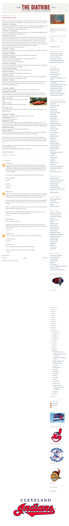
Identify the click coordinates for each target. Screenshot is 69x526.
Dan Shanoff (52, 262)
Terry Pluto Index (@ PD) (55, 199)
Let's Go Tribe (53, 103)
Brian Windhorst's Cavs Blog (56, 255)
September (55, 337)
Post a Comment (5, 255)
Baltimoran (8, 163)
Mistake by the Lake (54, 162)
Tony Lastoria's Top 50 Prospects (57, 180)
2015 (53, 311)
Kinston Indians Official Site (56, 58)
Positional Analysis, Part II (58, 361)
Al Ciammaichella (54, 403)
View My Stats (53, 491)
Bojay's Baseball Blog (54, 143)
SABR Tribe (52, 139)
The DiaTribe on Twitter (55, 46)
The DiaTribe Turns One (9, 18)
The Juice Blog (53, 246)
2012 (53, 317)
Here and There (56, 373)
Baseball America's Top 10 (55, 181)
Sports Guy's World (54, 202)
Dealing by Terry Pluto (54, 206)
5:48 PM (8, 180)
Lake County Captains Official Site (57, 60)
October (54, 335)
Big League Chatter (54, 239)
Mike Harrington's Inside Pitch (56, 95)
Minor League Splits (54, 192)
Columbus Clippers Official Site (56, 55)
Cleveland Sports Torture (55, 145)
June (54, 344)
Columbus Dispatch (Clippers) (56, 86)
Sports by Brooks (53, 260)
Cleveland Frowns (54, 121)
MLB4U (51, 221)
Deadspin (52, 204)
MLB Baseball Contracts (55, 232)
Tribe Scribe (52, 127)
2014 (53, 313)
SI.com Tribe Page (54, 220)
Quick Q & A (55, 369)
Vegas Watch (52, 164)
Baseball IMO (53, 243)
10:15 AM (8, 229)
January (54, 393)
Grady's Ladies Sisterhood (55, 171)
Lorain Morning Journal (55, 74)
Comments (54, 41)
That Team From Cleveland (55, 125)
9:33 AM (8, 215)
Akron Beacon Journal (54, 70)
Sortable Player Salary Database (56, 234)
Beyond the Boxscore (54, 227)
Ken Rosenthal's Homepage (55, 216)
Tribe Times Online (54, 146)
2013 (53, 315)
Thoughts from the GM (57, 385)
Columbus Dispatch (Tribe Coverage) (58, 84)
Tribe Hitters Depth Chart (55, 214)
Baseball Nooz (53, 248)
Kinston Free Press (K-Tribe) (56, 90)
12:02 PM (8, 240)
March (54, 350)
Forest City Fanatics (54, 132)
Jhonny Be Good (56, 381)
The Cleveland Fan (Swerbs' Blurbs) (57, 102)
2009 (53, 323)
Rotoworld (52, 218)
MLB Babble (52, 160)
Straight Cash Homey (54, 268)
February (55, 391)
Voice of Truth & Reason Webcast (57, 166)
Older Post (45, 257)
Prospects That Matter (54, 178)
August (54, 339)
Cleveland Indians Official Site (56, 53)
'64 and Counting (53, 116)
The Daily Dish (53, 114)
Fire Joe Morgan (53, 264)
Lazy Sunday (55, 365)
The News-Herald (53, 76)
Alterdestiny (52, 159)
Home (25, 257)
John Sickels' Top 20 (54, 183)
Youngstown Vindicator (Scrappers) (57, 93)
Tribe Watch (52, 169)
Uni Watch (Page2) (54, 259)
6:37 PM (8, 188)
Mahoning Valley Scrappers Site (56, 62)
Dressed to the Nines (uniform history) (58, 266)
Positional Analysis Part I (58, 363)
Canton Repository (54, 72)
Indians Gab (52, 150)
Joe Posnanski (53, 200)
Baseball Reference (54, 225)
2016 (53, 309)
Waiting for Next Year (54, 119)
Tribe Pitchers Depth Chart (55, 212)
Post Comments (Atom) (13, 260)
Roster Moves (55, 371)
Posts (52, 38)
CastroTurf (52, 107)
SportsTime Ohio (53, 111)
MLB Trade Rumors (54, 238)
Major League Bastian (54, 105)
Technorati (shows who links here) (57, 269)
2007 (53, 327)
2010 (53, 321)
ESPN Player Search (54, 223)
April (54, 348)
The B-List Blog (53, 109)
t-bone (7, 183)
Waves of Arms (53, 130)
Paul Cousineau (9, 219)
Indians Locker (53, 137)
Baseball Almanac (53, 230)
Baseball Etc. (52, 245)
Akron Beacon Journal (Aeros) (56, 88)
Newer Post (4, 257)
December (55, 331)
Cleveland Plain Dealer (55, 69)
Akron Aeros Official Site (55, 57)
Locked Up (55, 379)
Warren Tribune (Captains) (55, 91)
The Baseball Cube (54, 185)
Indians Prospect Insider (55, 112)
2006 (53, 329)
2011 (53, 319)
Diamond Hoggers (54, 157)
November (55, 333)
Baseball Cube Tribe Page (55, 236)
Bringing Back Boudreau (55, 123)
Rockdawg (8, 191)
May (54, 346)
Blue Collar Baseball (54, 148)
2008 (53, 325)
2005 (53, 396)
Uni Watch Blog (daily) (55, 257)
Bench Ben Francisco (54, 136)
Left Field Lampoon (54, 128)
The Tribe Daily (53, 118)
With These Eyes (56, 383)
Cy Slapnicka (8, 233)
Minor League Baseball (55, 187)
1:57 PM (8, 252)
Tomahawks (55, 375)
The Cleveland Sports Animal (56, 168)
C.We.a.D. (52, 155)
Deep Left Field (53, 141)
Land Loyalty (53, 134)
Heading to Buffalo (56, 367)
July (54, 341)
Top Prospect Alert (54, 241)
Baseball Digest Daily (54, 229)
